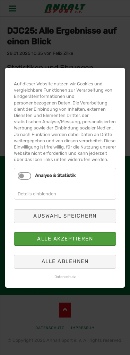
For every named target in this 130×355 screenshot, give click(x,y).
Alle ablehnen (65, 249)
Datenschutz (65, 262)
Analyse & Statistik (57, 176)
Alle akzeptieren (65, 229)
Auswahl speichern (65, 210)
